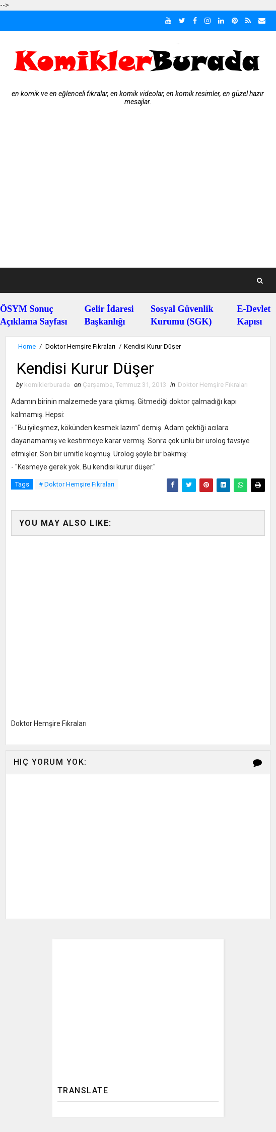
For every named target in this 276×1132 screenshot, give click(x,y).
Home (27, 346)
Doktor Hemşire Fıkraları (80, 346)
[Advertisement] (138, 192)
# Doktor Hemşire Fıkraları (76, 484)
